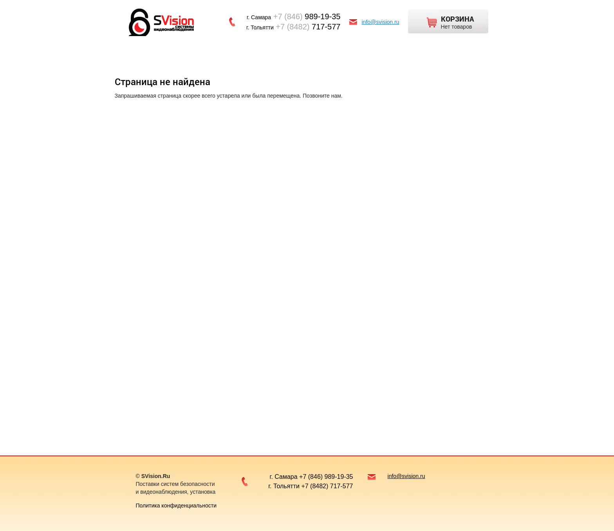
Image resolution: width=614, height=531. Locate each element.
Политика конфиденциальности (176, 505)
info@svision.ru (380, 22)
